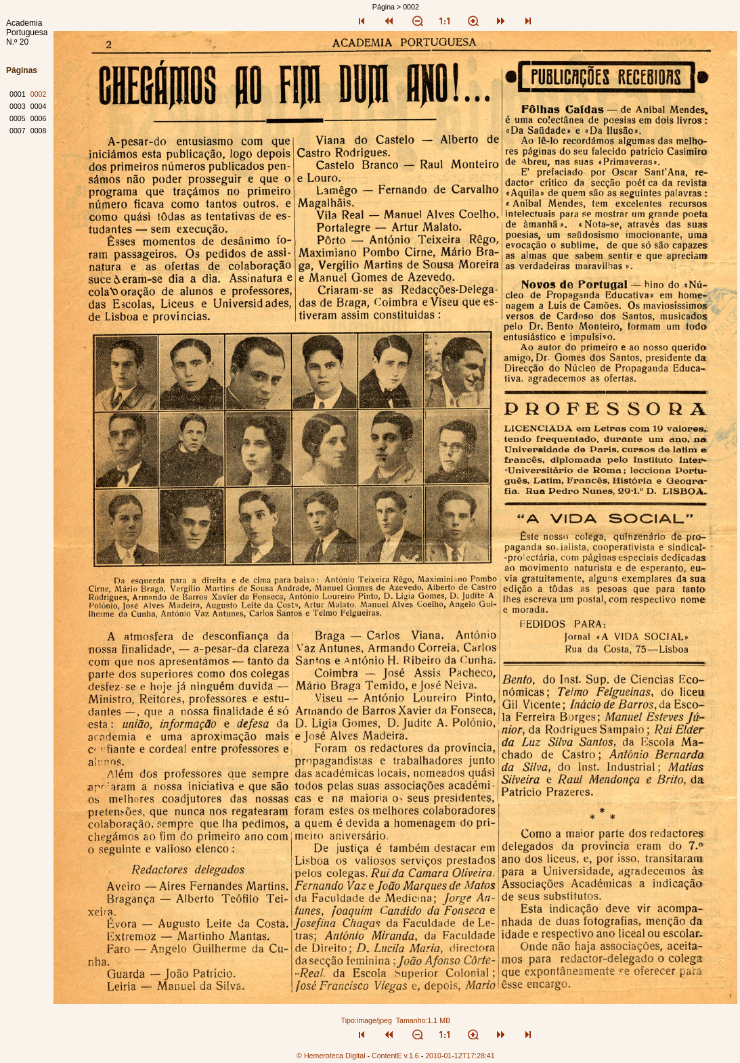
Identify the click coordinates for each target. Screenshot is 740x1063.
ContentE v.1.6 (395, 1055)
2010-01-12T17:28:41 (460, 1055)
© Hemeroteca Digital (331, 1055)
